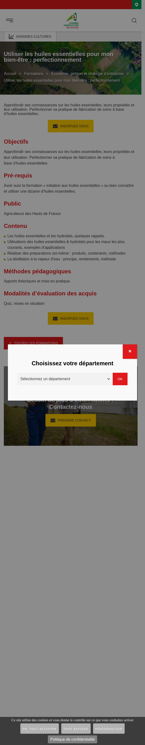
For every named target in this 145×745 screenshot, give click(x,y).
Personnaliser (109, 728)
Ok (120, 379)
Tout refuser (76, 728)
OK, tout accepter (39, 728)
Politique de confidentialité (72, 739)
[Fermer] (130, 351)
